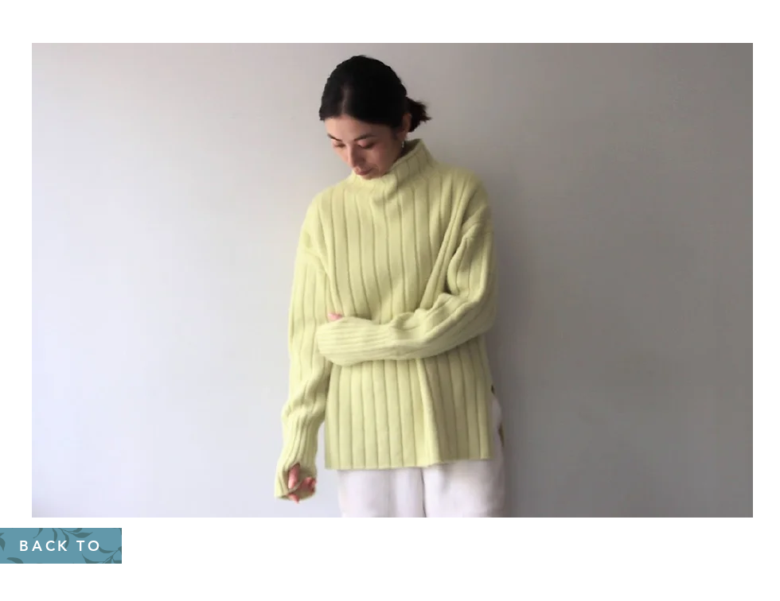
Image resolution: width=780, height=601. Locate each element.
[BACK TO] (61, 546)
